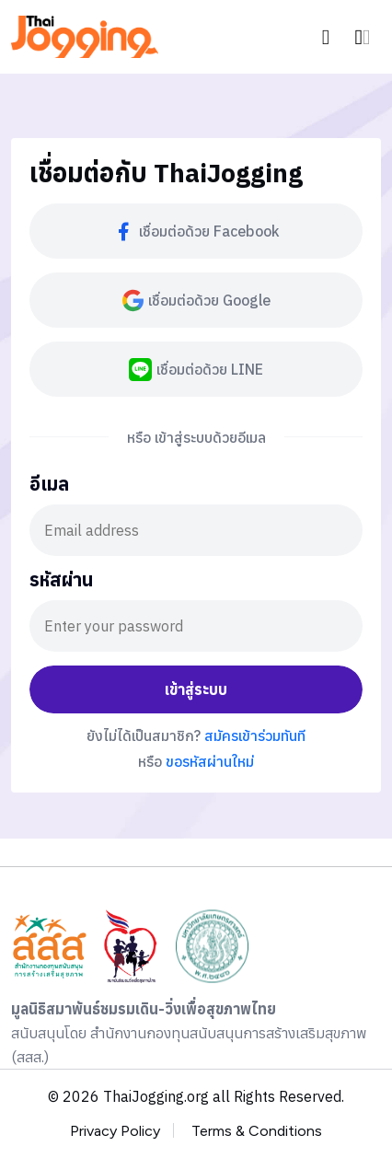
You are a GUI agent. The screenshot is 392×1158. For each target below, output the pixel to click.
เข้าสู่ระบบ (196, 689)
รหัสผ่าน (61, 581)
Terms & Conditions (256, 1131)
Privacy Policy (115, 1131)
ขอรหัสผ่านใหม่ (210, 761)
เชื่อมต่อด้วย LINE (196, 369)
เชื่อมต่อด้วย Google (196, 300)
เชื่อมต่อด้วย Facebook (196, 231)
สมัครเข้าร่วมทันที (255, 735)
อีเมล (49, 485)
